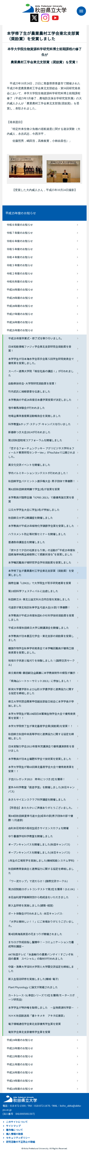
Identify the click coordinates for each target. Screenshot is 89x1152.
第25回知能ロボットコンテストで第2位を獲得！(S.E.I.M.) (41, 889)
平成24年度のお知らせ (20, 1040)
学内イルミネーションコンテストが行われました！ (38, 473)
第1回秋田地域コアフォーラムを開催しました (35, 440)
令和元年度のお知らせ (20, 281)
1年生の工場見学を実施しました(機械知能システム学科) (41, 860)
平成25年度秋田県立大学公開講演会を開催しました (38, 628)
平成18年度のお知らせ (20, 1089)
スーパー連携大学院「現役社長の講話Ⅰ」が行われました (41, 373)
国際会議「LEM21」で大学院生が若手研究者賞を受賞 (39, 583)
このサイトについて (17, 1121)
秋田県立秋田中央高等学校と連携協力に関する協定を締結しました (41, 736)
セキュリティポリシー (18, 1137)
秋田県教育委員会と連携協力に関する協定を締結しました (41, 871)
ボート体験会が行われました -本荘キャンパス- (35, 913)
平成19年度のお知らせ (20, 1081)
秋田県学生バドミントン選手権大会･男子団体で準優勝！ (41, 481)
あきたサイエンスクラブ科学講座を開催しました (37, 799)
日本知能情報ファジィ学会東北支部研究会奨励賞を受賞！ (39, 349)
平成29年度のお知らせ (20, 298)
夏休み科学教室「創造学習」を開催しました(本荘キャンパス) (41, 789)
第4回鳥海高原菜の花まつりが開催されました (35, 934)
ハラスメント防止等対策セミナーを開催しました (37, 534)
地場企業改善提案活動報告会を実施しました (34, 416)
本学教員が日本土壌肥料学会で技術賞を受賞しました (39, 759)
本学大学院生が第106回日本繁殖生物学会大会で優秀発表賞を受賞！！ (41, 716)
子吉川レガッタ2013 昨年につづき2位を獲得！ (36, 779)
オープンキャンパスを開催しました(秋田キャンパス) (39, 844)
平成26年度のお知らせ (20, 322)
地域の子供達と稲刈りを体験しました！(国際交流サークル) (41, 663)
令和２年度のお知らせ (20, 273)
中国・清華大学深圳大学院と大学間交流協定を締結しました (41, 969)
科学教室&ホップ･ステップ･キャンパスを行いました (39, 424)
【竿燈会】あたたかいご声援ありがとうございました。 (41, 808)
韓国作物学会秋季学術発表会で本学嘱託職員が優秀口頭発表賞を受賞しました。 (41, 650)
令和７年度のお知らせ (20, 233)
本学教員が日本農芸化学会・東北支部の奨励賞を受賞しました (41, 638)
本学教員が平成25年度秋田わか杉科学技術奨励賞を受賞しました (41, 617)
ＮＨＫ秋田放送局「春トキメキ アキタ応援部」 (37, 1015)
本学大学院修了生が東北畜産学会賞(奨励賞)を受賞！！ (40, 726)
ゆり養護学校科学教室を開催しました (30, 836)
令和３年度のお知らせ (20, 265)
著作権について (14, 1129)
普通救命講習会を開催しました (26, 542)
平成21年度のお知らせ (20, 1064)
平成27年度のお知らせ (20, 314)
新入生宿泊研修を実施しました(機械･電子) (33, 979)
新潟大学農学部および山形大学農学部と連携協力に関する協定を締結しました (41, 691)
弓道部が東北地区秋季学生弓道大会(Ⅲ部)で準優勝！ (39, 607)
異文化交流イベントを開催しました (29, 465)
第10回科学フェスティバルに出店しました (33, 591)
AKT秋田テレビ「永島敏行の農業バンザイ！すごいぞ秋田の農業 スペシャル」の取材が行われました (40, 956)
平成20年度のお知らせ (20, 1072)
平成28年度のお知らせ (20, 306)
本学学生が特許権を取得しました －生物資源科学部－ (41, 1007)
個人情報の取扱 (14, 1133)
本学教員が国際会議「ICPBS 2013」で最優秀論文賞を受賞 (41, 499)
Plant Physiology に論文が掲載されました (33, 987)
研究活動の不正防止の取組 (20, 1141)
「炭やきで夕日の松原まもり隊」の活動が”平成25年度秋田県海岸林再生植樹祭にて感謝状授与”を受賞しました (41, 552)
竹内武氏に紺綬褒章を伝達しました (29, 391)
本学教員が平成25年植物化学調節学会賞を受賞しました (41, 526)
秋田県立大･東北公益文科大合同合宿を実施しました (39, 599)
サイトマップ (13, 1125)
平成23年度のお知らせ (20, 1048)
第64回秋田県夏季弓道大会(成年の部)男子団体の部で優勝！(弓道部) (40, 818)
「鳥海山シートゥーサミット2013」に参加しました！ (40, 681)
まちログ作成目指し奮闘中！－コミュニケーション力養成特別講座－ (41, 944)
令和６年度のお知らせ (20, 241)
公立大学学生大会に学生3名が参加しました (34, 510)
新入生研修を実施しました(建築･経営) (30, 905)
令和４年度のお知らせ (20, 257)
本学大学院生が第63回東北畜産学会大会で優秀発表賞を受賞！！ (41, 769)
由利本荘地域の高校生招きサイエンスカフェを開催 (38, 828)
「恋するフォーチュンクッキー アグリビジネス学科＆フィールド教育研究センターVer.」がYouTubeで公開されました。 (41, 452)
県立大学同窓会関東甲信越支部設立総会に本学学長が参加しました (41, 703)
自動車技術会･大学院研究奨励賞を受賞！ (32, 383)
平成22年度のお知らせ (20, 1056)
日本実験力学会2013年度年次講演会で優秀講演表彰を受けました (41, 748)
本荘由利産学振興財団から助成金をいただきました (38, 897)
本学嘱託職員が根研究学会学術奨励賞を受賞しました (39, 562)
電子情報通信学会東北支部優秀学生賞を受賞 (34, 1024)
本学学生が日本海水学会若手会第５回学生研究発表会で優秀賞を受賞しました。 (41, 361)
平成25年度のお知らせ (20, 213)
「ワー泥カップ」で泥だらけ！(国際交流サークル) (38, 881)
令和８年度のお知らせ (20, 225)
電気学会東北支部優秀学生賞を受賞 (29, 1032)
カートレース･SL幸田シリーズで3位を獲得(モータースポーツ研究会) (41, 997)
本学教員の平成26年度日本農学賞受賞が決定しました (39, 400)
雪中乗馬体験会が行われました (26, 408)
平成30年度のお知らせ (20, 289)
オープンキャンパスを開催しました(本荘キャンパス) (39, 852)
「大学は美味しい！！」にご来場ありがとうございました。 (41, 924)
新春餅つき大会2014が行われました (29, 432)
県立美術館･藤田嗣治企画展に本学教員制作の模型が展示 (41, 673)
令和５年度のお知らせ (20, 249)
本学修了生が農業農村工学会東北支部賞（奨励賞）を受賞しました (41, 573)
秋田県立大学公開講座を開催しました (30, 518)
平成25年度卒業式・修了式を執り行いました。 (36, 338)
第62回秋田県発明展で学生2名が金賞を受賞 (34, 489)
